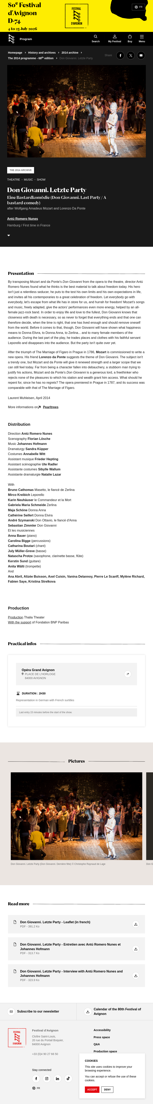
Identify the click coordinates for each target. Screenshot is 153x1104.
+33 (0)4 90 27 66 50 (45, 1054)
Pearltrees (50, 407)
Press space (102, 1037)
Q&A (97, 1044)
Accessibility (102, 1030)
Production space (105, 1051)
